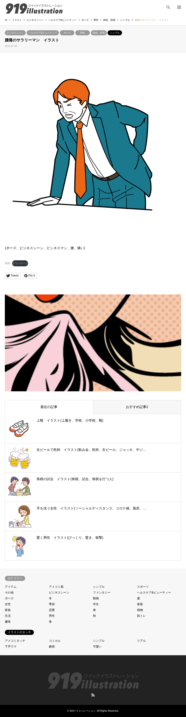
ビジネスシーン (15, 32)
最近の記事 (48, 407)
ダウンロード (20, 263)
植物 (140, 610)
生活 (8, 615)
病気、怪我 (99, 32)
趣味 (8, 621)
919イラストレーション (83, 710)
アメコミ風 (56, 586)
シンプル (115, 32)
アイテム (10, 586)
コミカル (55, 640)
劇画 (52, 646)
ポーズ (67, 32)
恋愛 (52, 610)
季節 (52, 604)
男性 (82, 32)
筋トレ (141, 615)
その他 (9, 592)
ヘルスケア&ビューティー (43, 32)
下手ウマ (10, 646)
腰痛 (7, 263)
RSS (93, 695)
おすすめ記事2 (137, 407)
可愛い (97, 646)
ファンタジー (101, 592)
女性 (8, 604)
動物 (96, 598)
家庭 (140, 604)
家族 (8, 610)
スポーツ (143, 586)
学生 (96, 604)
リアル (141, 640)
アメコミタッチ (15, 640)
